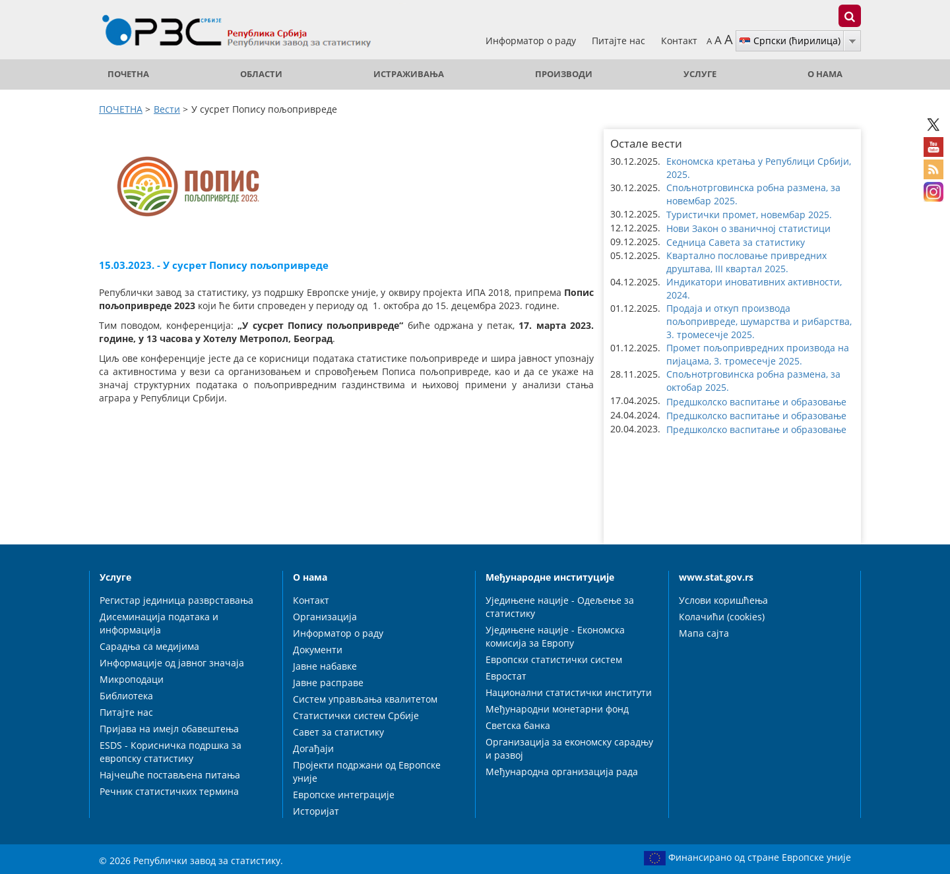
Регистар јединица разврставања (176, 600)
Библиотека (126, 695)
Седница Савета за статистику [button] (735, 242)
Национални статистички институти (569, 692)
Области (261, 74)
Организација (325, 616)
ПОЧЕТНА (128, 74)
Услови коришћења (723, 600)
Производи (563, 74)
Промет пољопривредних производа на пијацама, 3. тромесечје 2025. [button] (757, 354)
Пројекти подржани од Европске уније (367, 771)
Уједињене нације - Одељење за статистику (560, 607)
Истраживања (408, 74)
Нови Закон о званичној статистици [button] (748, 228)
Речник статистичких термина (169, 791)
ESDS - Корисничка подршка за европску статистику (170, 752)
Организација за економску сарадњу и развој (569, 748)
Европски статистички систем (554, 659)
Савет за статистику (338, 732)
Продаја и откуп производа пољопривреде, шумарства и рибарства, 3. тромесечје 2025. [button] (759, 321)
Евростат (506, 676)
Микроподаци (132, 679)
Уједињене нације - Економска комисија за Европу (555, 636)
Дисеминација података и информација (159, 623)
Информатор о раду (532, 40)
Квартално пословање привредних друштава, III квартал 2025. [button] (746, 262)
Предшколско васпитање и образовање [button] (756, 401)
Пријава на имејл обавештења (169, 728)
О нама (825, 74)
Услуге (699, 74)
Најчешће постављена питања (170, 775)
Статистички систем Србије (356, 715)
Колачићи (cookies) (722, 616)
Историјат (316, 811)
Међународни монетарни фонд (557, 709)
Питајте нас (620, 40)
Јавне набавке (325, 666)
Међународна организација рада (562, 771)
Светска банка (518, 725)
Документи (317, 649)
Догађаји (313, 748)
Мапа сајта (704, 633)
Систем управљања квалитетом (365, 699)
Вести (167, 109)
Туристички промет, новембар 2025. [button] (749, 214)
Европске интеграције (344, 794)
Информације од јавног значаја (172, 662)
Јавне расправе (328, 682)
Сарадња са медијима (149, 646)
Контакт (679, 40)
